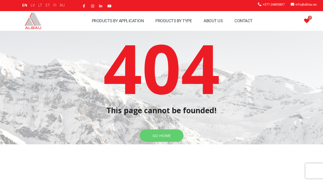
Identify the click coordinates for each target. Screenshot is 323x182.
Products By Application (118, 20)
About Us (213, 20)
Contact (243, 20)
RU (62, 5)
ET (48, 5)
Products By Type (173, 20)
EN (24, 5)
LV (33, 5)
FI (54, 5)
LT (40, 5)
